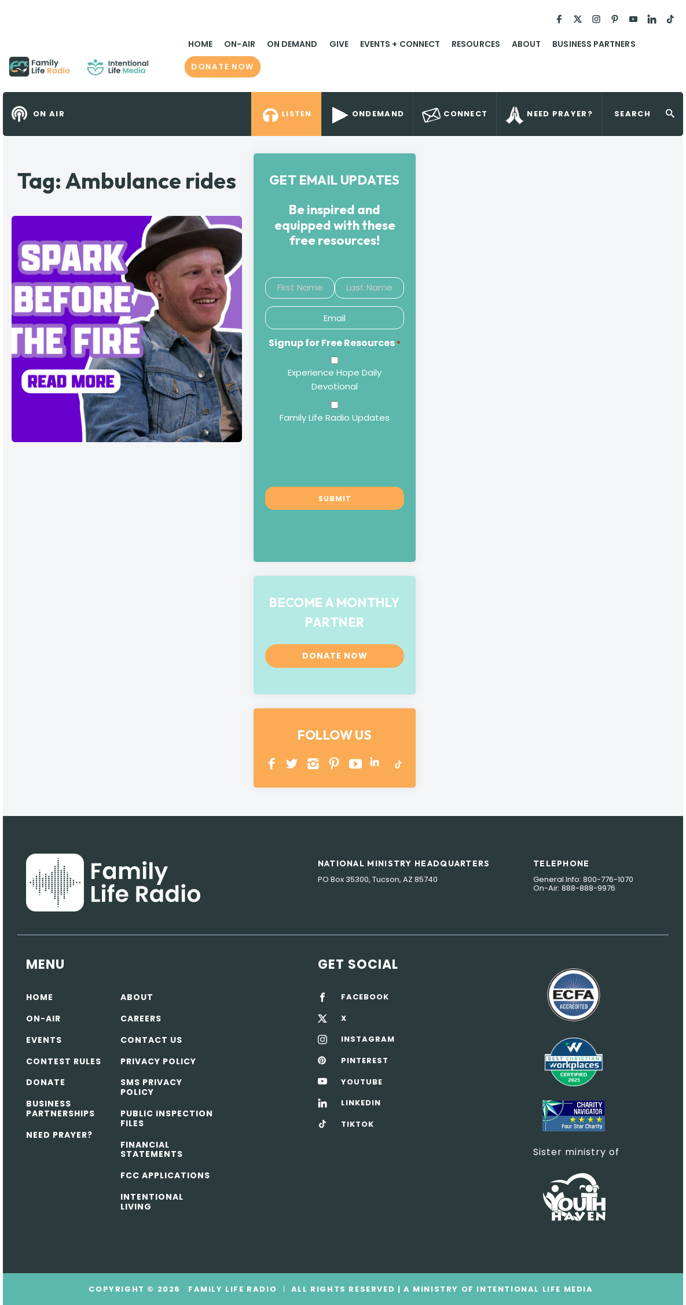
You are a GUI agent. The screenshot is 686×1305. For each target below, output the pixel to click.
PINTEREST (334, 763)
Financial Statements (151, 1149)
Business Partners (593, 44)
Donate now (223, 67)
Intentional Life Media (533, 1289)
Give (338, 44)
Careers (141, 1018)
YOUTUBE (355, 763)
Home (200, 44)
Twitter (292, 763)
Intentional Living (152, 1201)
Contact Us (151, 1040)
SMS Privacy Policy (151, 1087)
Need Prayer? (59, 1135)
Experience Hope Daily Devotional (334, 379)
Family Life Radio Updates (335, 417)
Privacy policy (158, 1061)
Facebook (271, 763)
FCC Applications (165, 1175)
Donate (45, 1082)
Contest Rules (63, 1061)
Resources (476, 44)
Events (44, 1040)
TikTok (397, 763)
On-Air (239, 44)
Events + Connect (400, 44)
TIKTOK (357, 1124)
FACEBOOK (365, 997)
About (526, 44)
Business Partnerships (60, 1108)
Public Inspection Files (166, 1118)
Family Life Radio (165, 71)
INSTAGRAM (313, 763)
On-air (43, 1018)
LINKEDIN (376, 763)
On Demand (292, 44)
